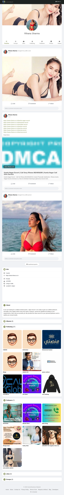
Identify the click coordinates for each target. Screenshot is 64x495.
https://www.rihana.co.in (12, 275)
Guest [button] (58, 1)
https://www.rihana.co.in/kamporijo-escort (15, 122)
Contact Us (17, 489)
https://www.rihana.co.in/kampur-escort (15, 126)
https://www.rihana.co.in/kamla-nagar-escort (16, 120)
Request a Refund (43, 489)
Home (7, 489)
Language (33, 491)
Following (9, 326)
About (11, 489)
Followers (9, 400)
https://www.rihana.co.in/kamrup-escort (15, 132)
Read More (6, 135)
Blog (50, 489)
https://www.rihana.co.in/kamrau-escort (15, 128)
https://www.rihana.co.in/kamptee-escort (15, 124)
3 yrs (9, 52)
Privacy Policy (25, 489)
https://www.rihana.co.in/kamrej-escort (14, 130)
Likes (8, 474)
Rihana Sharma (32, 33)
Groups (8, 479)
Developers (55, 489)
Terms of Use (33, 489)
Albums (8, 321)
